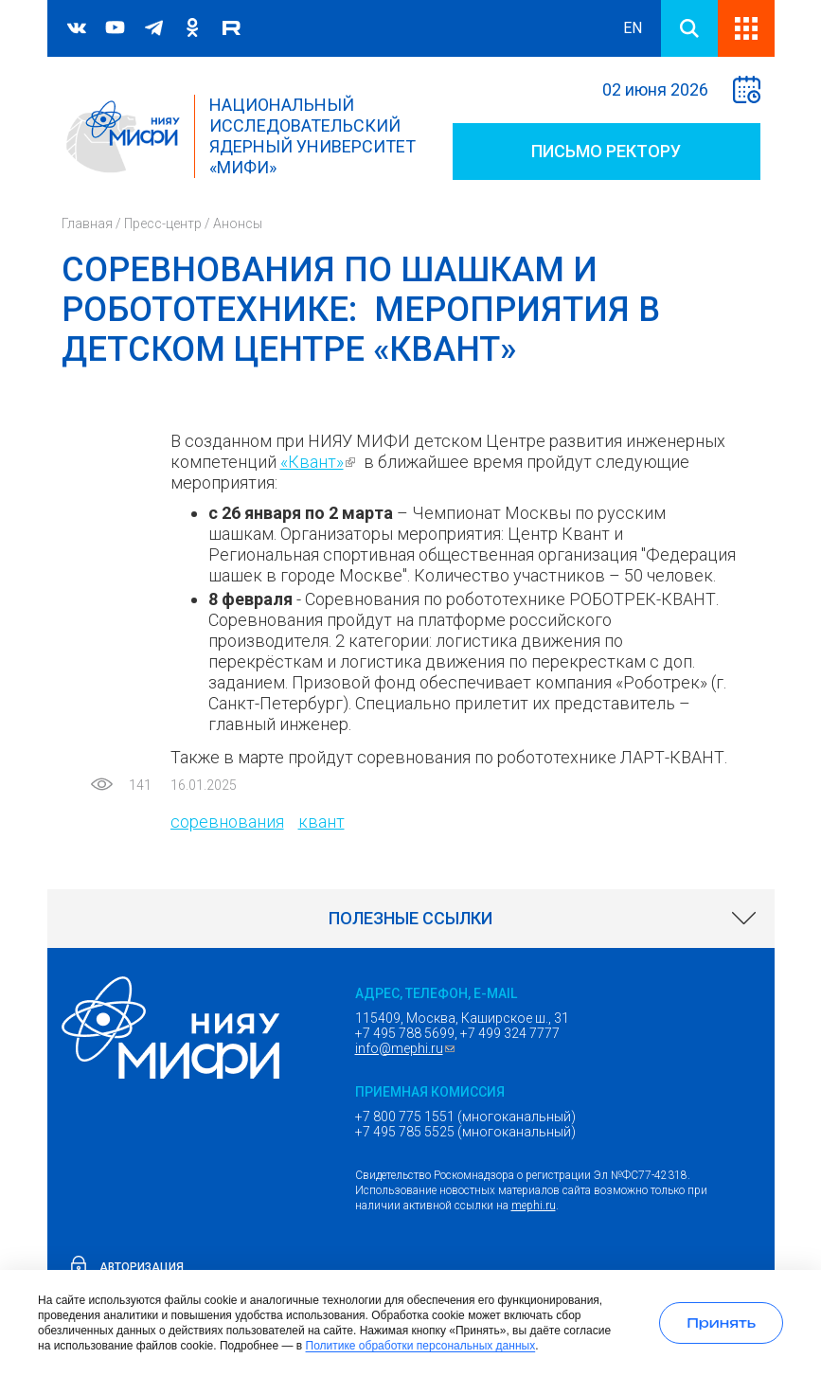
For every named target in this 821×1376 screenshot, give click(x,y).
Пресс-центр (163, 223)
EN (632, 28)
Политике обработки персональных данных (421, 1345)
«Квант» (320, 462)
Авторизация (141, 1267)
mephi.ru (533, 1205)
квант (321, 821)
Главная (87, 223)
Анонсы (237, 223)
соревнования (227, 821)
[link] (411, 918)
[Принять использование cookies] (721, 1323)
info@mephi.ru (407, 1048)
